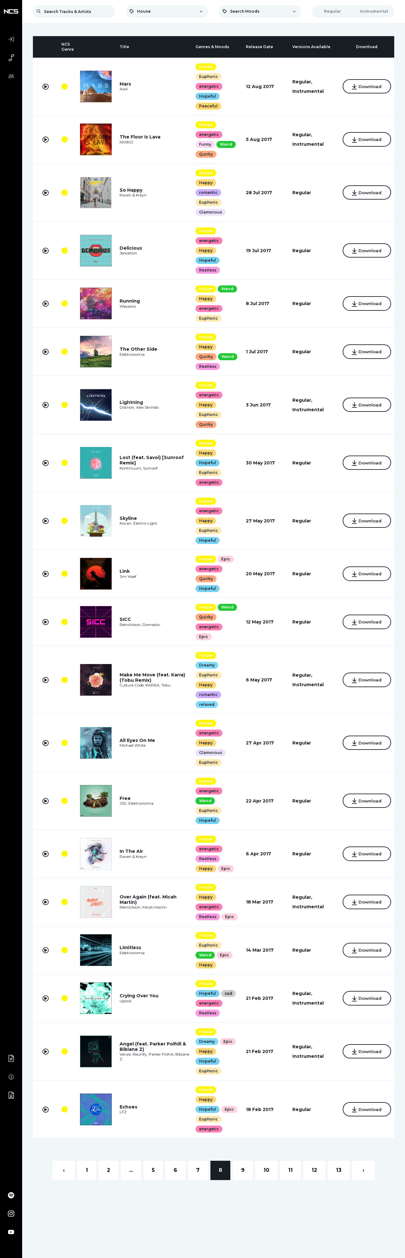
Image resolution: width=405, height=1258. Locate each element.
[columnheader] (45, 47)
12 (314, 1180)
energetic (207, 86)
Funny (203, 144)
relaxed (205, 704)
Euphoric (206, 76)
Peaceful (206, 106)
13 (338, 1180)
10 (266, 1180)
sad (227, 1003)
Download (365, 87)
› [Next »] (363, 1180)
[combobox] (167, 11)
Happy (204, 182)
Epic (224, 559)
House (204, 66)
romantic (206, 192)
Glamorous (209, 212)
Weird (224, 144)
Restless (206, 270)
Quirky (204, 154)
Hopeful (206, 96)
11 (290, 1180)
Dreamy (205, 665)
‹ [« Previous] (64, 1180)
